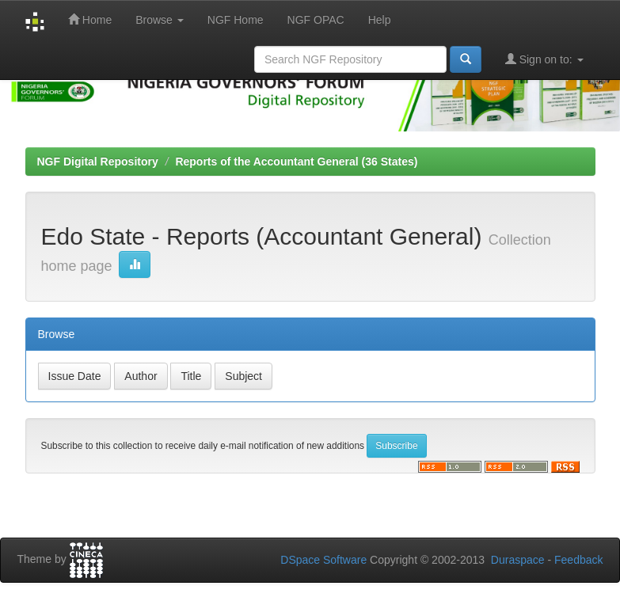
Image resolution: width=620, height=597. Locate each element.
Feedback (578, 559)
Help (379, 19)
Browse (159, 19)
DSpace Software (323, 559)
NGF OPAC (315, 19)
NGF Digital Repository (97, 161)
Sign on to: (544, 59)
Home (90, 19)
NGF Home (235, 19)
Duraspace (518, 559)
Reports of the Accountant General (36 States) (296, 161)
